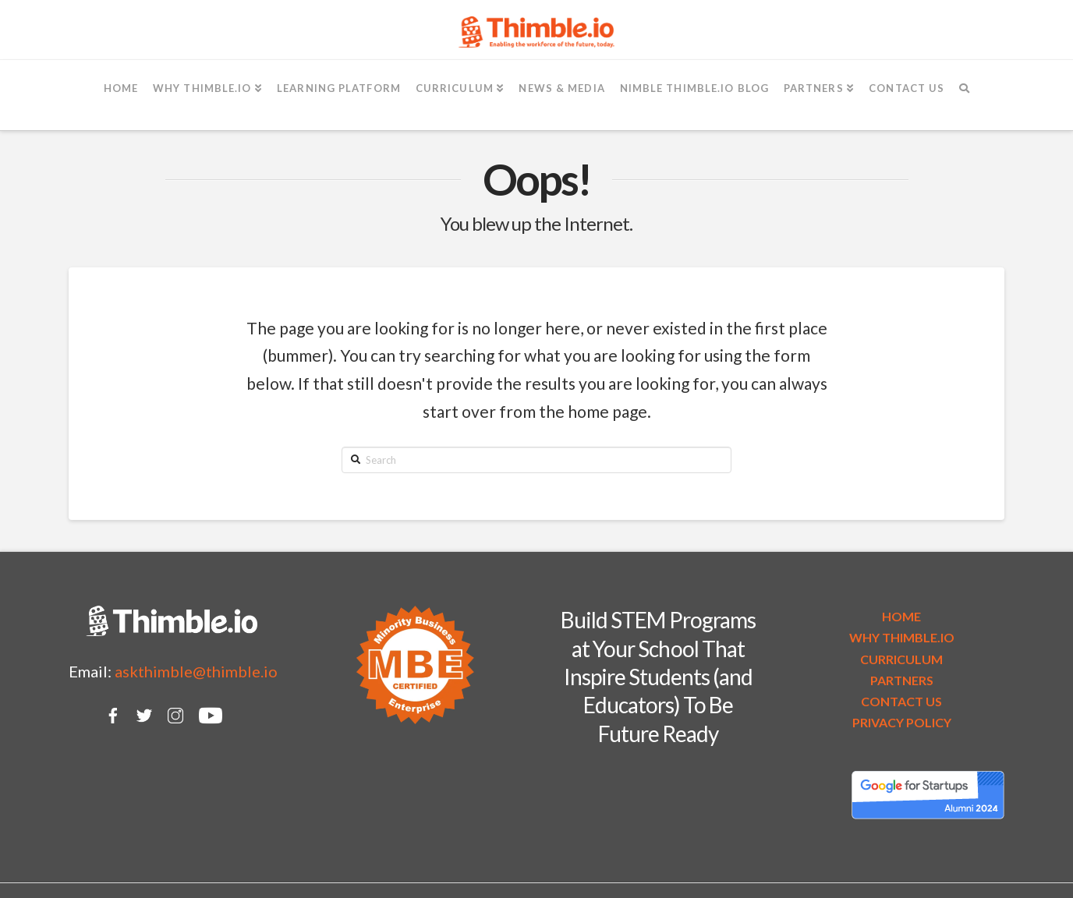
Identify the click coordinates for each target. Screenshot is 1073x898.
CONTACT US (901, 701)
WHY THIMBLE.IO (901, 637)
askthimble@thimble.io (196, 671)
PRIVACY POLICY (901, 722)
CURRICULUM (901, 659)
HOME (901, 616)
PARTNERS (901, 680)
